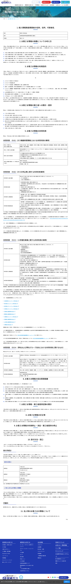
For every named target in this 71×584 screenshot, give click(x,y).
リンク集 (57, 548)
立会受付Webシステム (24, 570)
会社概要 (39, 547)
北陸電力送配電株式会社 (9, 311)
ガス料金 (4, 547)
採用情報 (39, 553)
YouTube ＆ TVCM (6, 553)
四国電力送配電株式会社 (9, 319)
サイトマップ (59, 551)
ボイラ (21, 554)
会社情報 (40, 542)
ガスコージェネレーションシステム (26, 549)
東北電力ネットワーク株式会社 (10, 303)
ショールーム (5, 555)
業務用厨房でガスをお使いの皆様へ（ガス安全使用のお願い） (26, 567)
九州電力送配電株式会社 (9, 322)
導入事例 (22, 556)
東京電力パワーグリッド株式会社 (11, 306)
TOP (4, 19)
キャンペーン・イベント (7, 560)
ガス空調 (22, 552)
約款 (56, 563)
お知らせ (58, 5)
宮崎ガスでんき (44, 5)
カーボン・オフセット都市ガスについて (26, 545)
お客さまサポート (5, 549)
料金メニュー (22, 559)
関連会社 (39, 557)
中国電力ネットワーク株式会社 (10, 316)
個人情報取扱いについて (60, 558)
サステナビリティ (41, 551)
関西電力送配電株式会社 (9, 314)
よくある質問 (65, 5)
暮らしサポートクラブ (6, 562)
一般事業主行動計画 (42, 555)
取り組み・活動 (41, 549)
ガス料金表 (22, 561)
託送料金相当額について (25, 563)
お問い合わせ (63, 577)
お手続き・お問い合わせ (7, 544)
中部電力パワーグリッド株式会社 (11, 308)
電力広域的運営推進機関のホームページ (26, 335)
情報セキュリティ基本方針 (60, 561)
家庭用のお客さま (7, 542)
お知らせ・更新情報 (61, 545)
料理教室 (37, 5)
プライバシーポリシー (32, 581)
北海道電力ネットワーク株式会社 (11, 301)
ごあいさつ (40, 544)
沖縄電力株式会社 (7, 324)
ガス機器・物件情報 (6, 551)
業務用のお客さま (25, 542)
